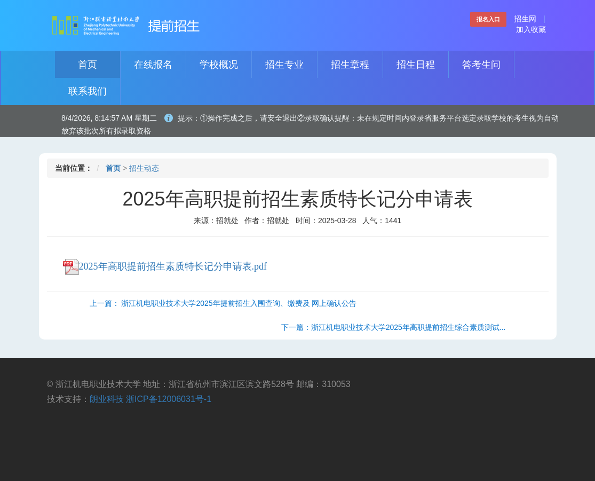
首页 (87, 64)
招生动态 (144, 168)
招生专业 (284, 64)
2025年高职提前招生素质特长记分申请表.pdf (165, 266)
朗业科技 (107, 399)
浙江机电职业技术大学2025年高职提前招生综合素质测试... (408, 327)
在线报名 (153, 64)
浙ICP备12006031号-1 (168, 399)
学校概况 (219, 64)
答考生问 (481, 64)
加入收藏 (531, 29)
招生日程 (415, 64)
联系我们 (87, 91)
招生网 (525, 18)
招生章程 (350, 64)
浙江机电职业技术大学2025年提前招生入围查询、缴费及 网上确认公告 (238, 303)
